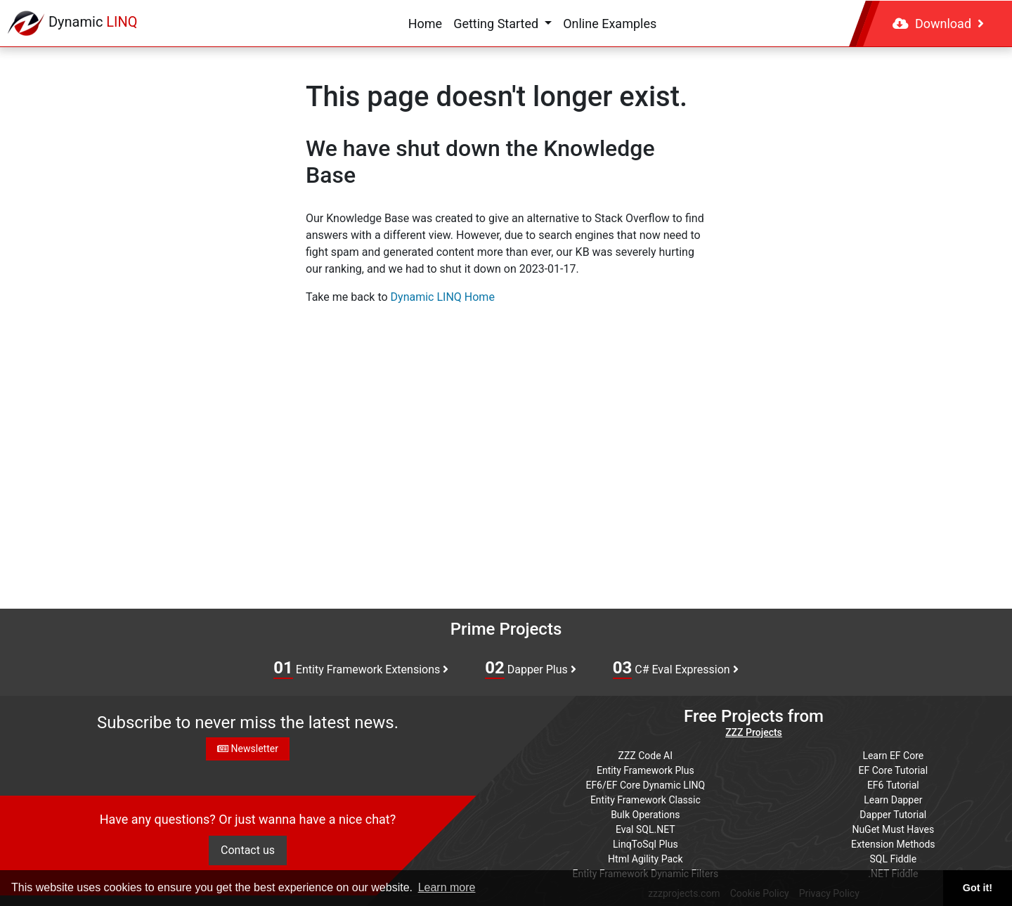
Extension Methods (893, 844)
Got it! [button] (977, 887)
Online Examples (609, 23)
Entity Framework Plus (645, 770)
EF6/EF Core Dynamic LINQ (645, 785)
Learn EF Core (892, 755)
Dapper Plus (530, 668)
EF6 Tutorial (893, 785)
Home (425, 23)
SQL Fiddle (892, 859)
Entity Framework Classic (645, 799)
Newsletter (247, 748)
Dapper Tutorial (892, 814)
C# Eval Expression (676, 668)
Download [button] (938, 23)
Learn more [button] (447, 887)
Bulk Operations (645, 814)
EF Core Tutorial (893, 770)
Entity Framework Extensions (360, 668)
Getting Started (497, 23)
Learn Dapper (893, 799)
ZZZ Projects (753, 732)
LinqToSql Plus (645, 844)
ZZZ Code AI (645, 755)
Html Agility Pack (645, 859)
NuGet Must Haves (893, 829)
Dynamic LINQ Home (443, 297)
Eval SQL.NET (645, 829)
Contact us (248, 850)
